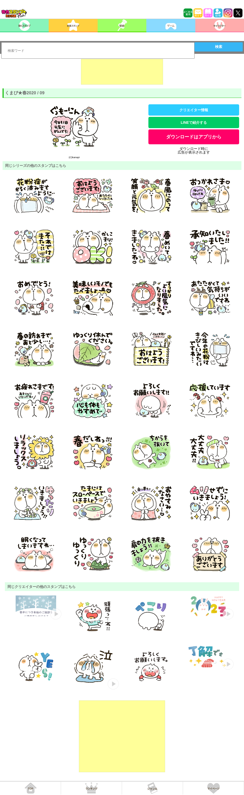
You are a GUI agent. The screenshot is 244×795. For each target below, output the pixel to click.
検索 (218, 47)
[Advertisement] (122, 72)
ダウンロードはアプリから (193, 136)
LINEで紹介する (194, 122)
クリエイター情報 (193, 110)
